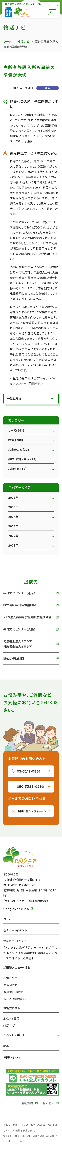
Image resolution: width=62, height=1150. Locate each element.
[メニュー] (53, 10)
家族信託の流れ (13, 992)
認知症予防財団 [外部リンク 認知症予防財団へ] (13, 658)
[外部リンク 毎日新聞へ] (8, 12)
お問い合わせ (12, 1057)
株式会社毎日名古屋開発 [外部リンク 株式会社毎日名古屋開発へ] (19, 605)
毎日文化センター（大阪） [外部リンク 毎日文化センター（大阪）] (19, 629)
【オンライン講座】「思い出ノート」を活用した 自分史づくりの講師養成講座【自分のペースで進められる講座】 (30, 952)
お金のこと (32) (18, 449)
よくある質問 (11, 1018)
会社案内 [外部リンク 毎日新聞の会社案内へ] (27, 1103)
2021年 (13, 545)
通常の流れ (10, 985)
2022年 (13, 536)
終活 (47, 88)
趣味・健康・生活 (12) (22, 459)
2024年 (13, 517)
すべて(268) (16, 430)
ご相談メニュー (13, 978)
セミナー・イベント (15, 941)
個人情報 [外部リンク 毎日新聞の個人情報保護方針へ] (48, 1103)
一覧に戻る (14, 398)
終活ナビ (23, 41)
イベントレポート (14, 1035)
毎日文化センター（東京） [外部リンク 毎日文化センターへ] (19, 593)
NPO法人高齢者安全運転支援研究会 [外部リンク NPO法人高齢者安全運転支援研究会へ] (27, 617)
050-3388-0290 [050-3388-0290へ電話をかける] (30, 787)
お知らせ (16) (17, 469)
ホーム (7, 41)
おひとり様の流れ (14, 999)
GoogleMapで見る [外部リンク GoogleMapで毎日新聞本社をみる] (16, 909)
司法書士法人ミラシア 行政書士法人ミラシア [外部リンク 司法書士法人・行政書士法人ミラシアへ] (17, 643)
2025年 (13, 507)
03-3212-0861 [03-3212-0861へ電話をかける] (28, 771)
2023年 (13, 526)
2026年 (13, 497)
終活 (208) (15, 440)
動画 (6, 1046)
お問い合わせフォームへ (32, 811)
